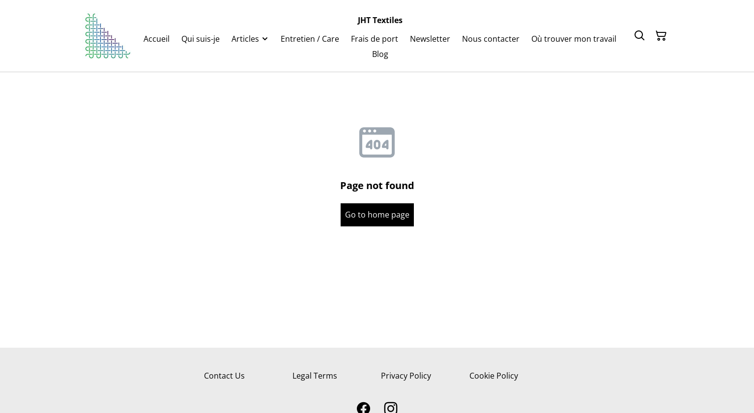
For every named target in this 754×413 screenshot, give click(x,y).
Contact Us (224, 375)
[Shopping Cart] (661, 36)
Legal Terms (314, 375)
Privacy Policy (406, 375)
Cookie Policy (493, 375)
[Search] (639, 36)
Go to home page (377, 214)
